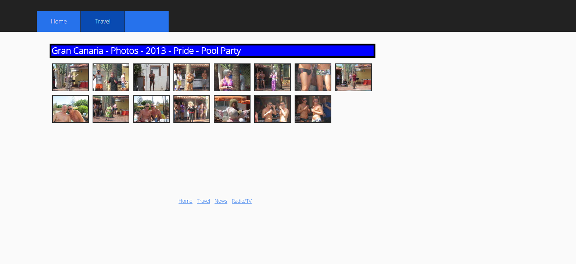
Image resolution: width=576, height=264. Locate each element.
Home (185, 200)
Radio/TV (242, 200)
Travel (203, 200)
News (221, 200)
